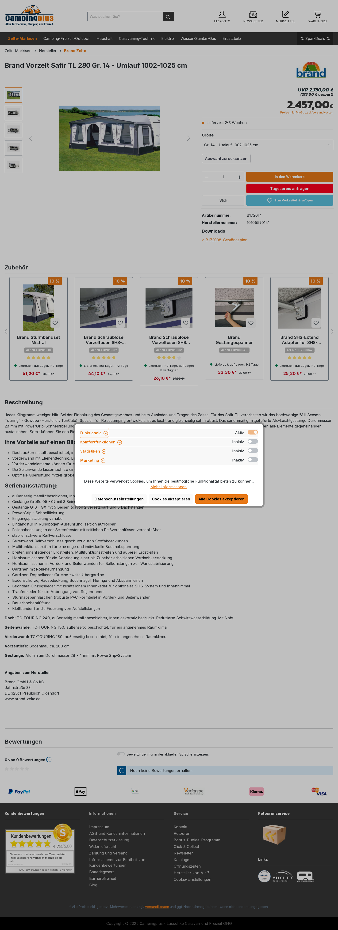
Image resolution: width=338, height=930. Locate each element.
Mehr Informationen (168, 486)
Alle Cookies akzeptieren (221, 499)
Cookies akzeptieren (171, 499)
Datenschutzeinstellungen (119, 499)
